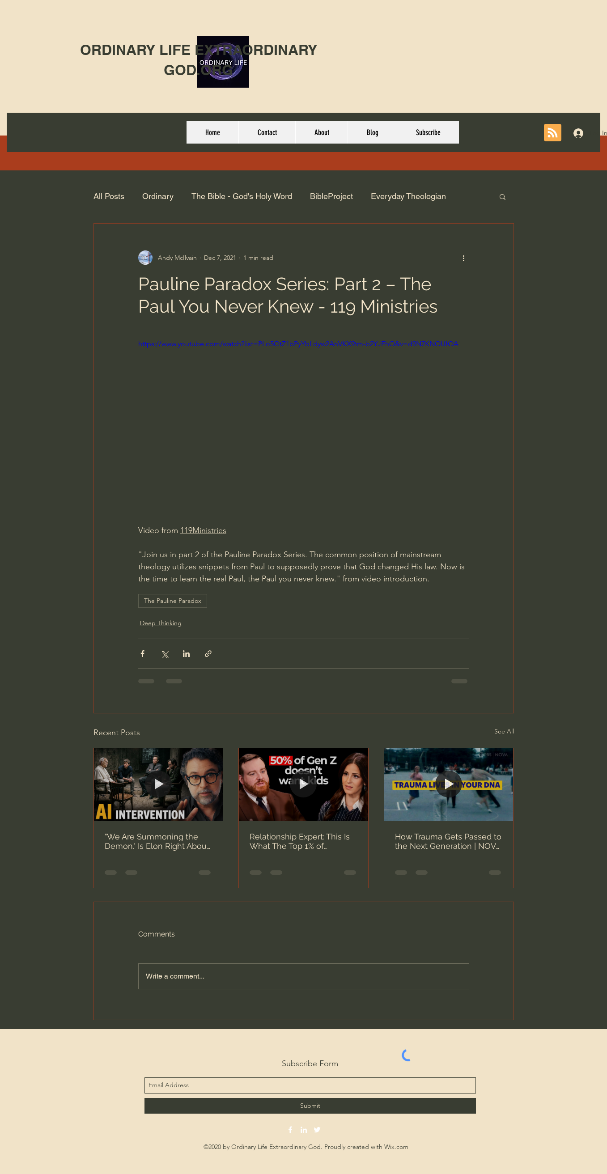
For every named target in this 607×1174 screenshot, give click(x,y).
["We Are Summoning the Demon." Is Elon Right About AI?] (158, 784)
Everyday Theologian (408, 196)
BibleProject (331, 196)
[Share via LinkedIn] (186, 653)
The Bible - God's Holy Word (241, 196)
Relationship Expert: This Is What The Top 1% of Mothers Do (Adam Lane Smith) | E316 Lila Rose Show (300, 841)
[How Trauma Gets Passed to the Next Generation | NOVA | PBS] (449, 784)
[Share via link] (208, 653)
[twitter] (317, 1129)
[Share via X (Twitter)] (164, 653)
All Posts (108, 196)
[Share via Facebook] (142, 653)
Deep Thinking (161, 623)
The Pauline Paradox (172, 601)
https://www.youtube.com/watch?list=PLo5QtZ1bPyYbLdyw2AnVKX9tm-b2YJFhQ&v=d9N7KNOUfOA (298, 343)
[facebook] (290, 1129)
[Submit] (310, 1106)
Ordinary (158, 196)
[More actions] (463, 257)
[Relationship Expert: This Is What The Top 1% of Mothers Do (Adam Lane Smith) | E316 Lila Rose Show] (303, 784)
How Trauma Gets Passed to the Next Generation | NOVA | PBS (448, 841)
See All (504, 731)
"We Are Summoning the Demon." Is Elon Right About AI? (157, 841)
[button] (502, 196)
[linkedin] (303, 1129)
